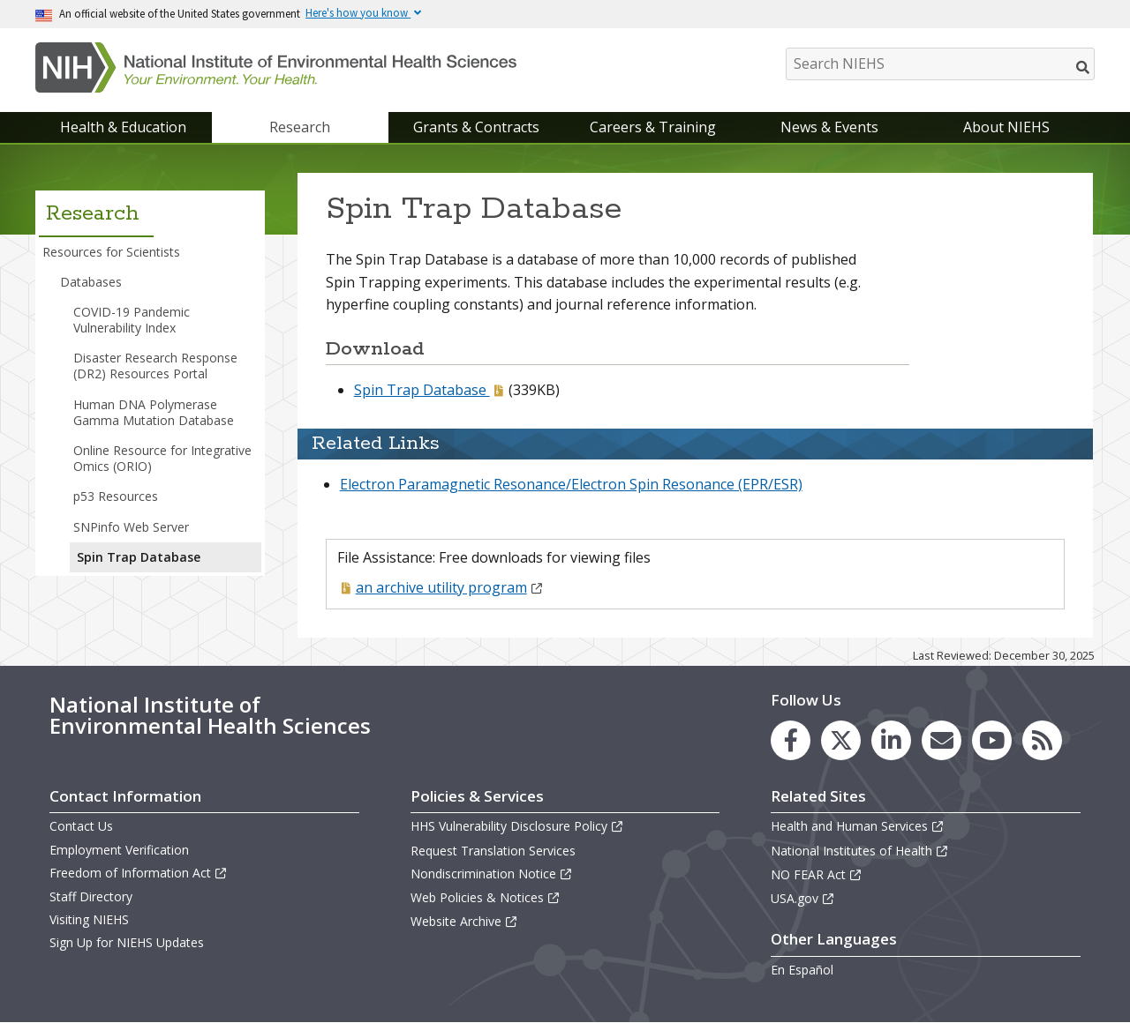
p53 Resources (115, 496)
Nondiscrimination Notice (492, 873)
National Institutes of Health (860, 850)
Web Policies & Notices (486, 897)
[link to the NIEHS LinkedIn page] (891, 740)
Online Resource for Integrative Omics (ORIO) (162, 458)
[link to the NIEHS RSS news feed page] (1042, 740)
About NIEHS (1006, 127)
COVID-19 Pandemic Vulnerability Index (131, 319)
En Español (802, 969)
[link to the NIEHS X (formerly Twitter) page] (841, 740)
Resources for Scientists (111, 251)
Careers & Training (653, 127)
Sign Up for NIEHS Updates (126, 942)
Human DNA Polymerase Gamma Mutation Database (153, 412)
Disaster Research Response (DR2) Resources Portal (155, 365)
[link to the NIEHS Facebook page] (790, 740)
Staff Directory (90, 896)
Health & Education (123, 127)
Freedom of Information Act (138, 872)
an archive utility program (450, 587)
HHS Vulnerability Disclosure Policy (517, 826)
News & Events (829, 127)
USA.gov (803, 898)
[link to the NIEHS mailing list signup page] (941, 740)
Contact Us (81, 826)
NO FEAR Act (817, 874)
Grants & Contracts (476, 127)
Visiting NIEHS (89, 919)
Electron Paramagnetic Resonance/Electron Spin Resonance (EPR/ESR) (571, 484)
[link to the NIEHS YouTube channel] (992, 740)
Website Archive (464, 921)
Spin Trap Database (422, 389)
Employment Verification (119, 849)
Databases (91, 281)
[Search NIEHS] (940, 64)
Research (299, 127)
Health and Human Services (858, 826)
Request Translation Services (493, 850)
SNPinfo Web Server (131, 527)
